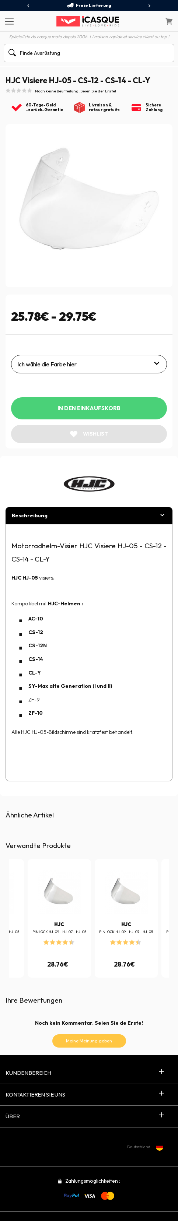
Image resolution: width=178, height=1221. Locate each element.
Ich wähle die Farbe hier (47, 364)
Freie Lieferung (89, 5)
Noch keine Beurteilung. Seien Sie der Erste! (75, 91)
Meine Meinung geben (89, 1041)
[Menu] (8, 21)
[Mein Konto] (153, 21)
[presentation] (29, 6)
